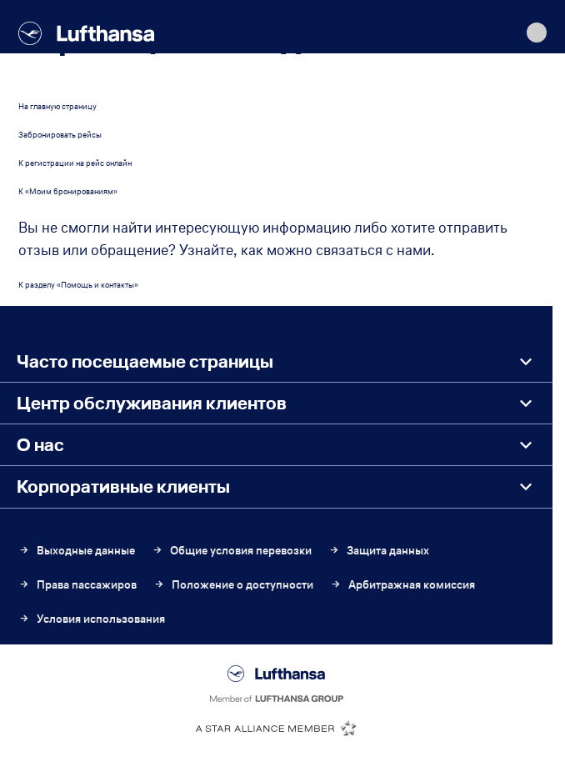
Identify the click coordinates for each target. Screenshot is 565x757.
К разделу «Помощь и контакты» (78, 284)
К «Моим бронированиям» (68, 191)
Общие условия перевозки (232, 551)
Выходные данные (76, 551)
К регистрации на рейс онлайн (75, 163)
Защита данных (378, 550)
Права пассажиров (77, 585)
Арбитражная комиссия (402, 585)
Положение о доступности (233, 585)
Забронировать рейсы (60, 134)
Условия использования (91, 619)
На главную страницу (57, 106)
